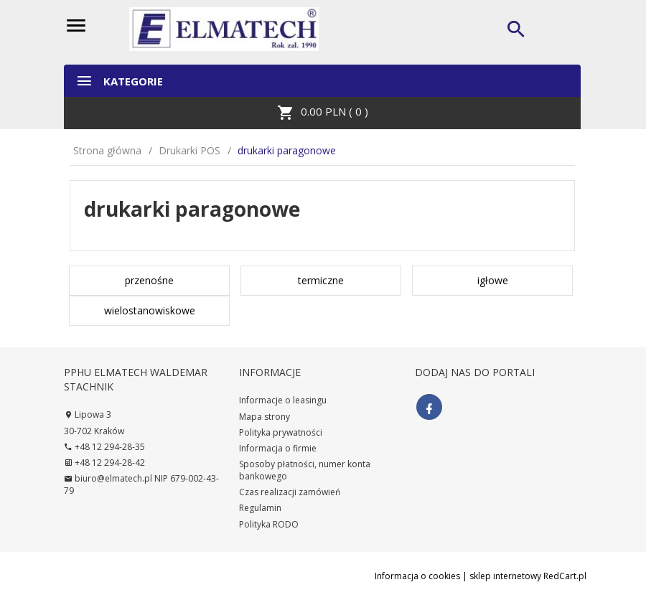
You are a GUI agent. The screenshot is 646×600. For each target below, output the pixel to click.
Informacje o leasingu (283, 400)
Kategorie (119, 81)
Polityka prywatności (280, 432)
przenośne (149, 280)
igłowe (492, 280)
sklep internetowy (505, 576)
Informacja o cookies (417, 576)
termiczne (321, 280)
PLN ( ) (322, 112)
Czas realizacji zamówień (289, 492)
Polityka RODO (269, 524)
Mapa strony (264, 417)
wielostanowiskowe (149, 310)
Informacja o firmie (278, 448)
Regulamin (260, 508)
